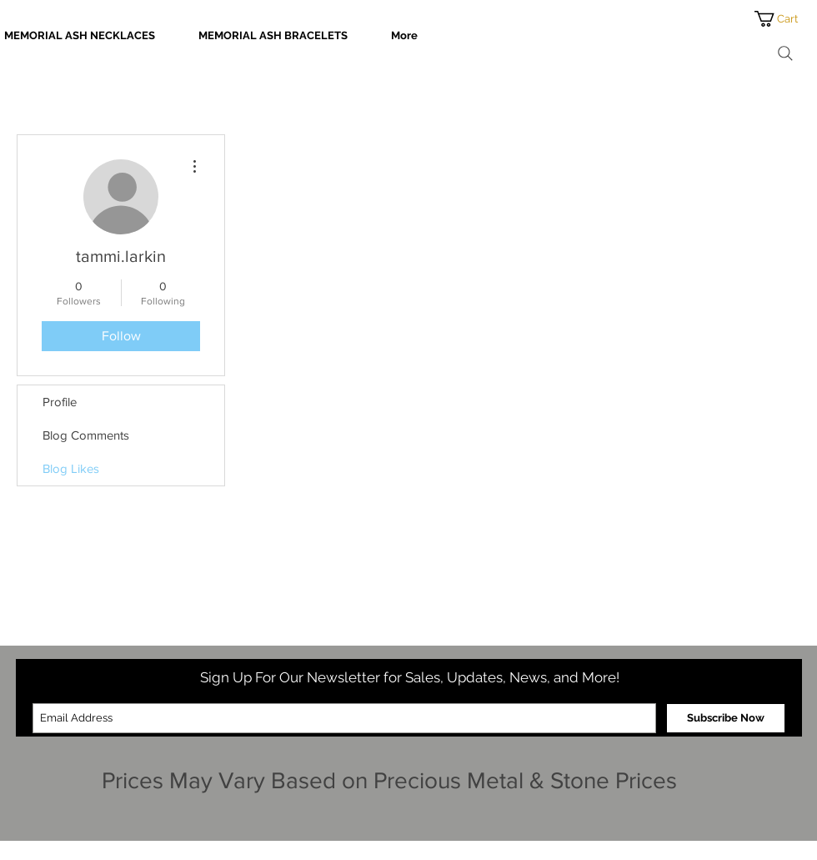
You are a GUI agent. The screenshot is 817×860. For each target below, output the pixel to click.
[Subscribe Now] (725, 718)
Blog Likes (71, 468)
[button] (785, 19)
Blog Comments (86, 435)
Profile (60, 402)
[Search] (785, 53)
